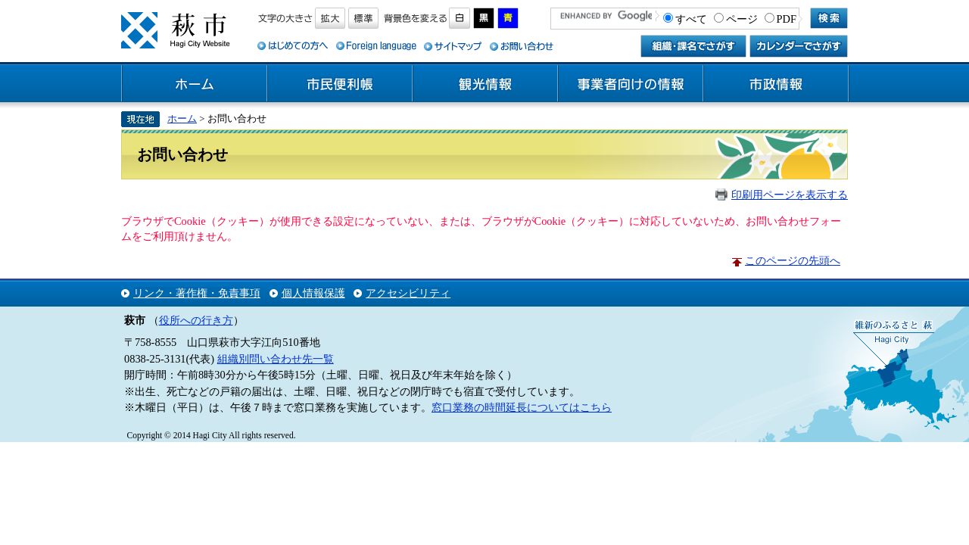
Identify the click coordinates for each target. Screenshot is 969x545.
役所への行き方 (196, 320)
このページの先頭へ (792, 260)
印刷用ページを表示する (789, 194)
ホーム (194, 84)
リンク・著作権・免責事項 (196, 293)
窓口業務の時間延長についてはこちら (522, 407)
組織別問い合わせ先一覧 (275, 359)
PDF (786, 19)
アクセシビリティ (408, 293)
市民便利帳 (340, 84)
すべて (691, 19)
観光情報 (485, 84)
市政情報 (776, 84)
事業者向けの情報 (630, 84)
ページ (742, 19)
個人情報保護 (313, 293)
